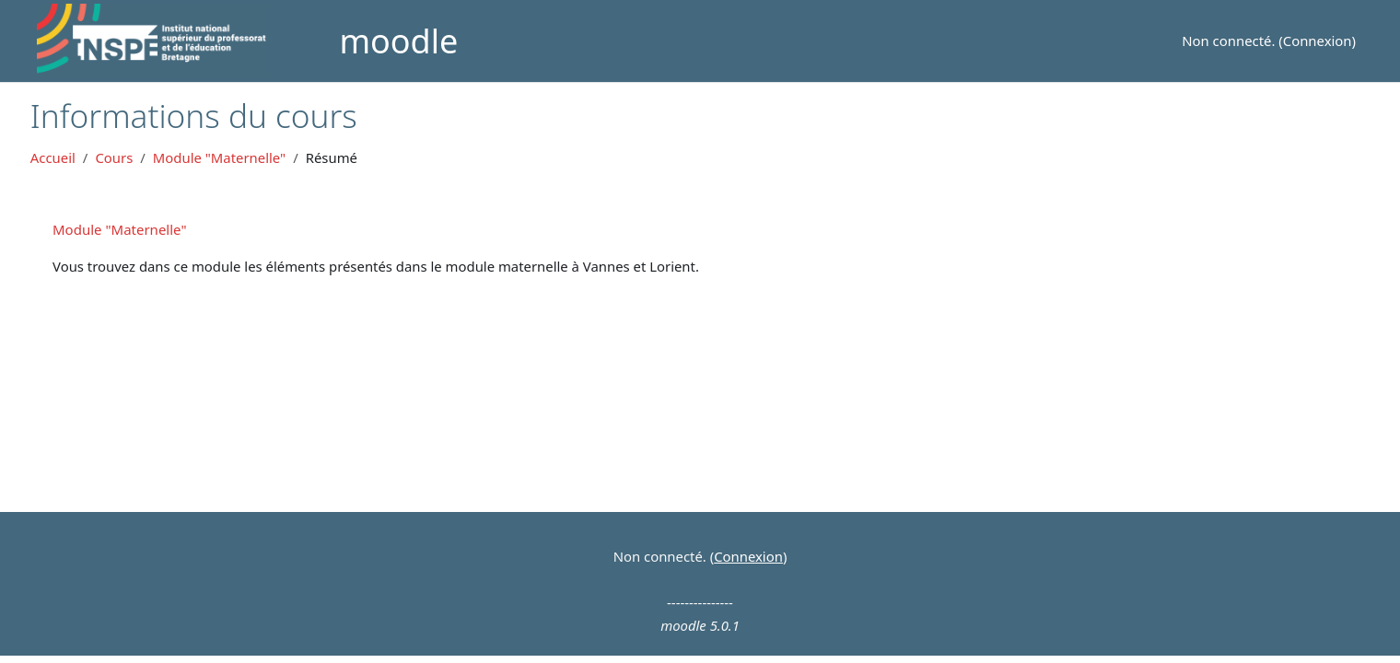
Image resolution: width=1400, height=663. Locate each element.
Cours (114, 157)
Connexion (1317, 40)
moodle (398, 41)
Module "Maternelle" (219, 157)
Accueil (53, 157)
